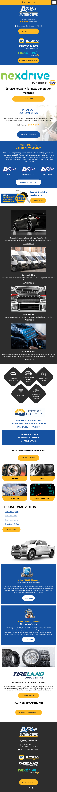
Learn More (28, 99)
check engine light (42, 498)
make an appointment (28, 182)
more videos (11, 529)
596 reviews (33, 21)
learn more (28, 243)
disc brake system (11, 512)
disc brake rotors (11, 520)
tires (42, 478)
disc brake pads (11, 516)
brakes (15, 478)
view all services (28, 458)
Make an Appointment (28, 61)
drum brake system (12, 524)
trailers (15, 498)
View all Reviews (28, 134)
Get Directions (28, 31)
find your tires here (28, 696)
